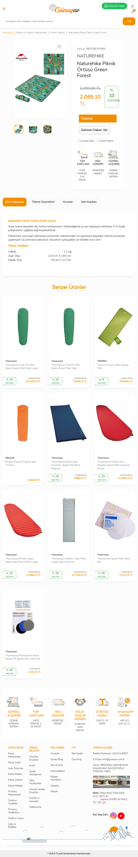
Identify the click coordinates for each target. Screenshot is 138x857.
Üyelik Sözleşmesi (35, 773)
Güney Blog (56, 759)
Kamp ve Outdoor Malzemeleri (32, 32)
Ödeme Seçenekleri (43, 202)
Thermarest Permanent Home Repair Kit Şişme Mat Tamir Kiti (22, 657)
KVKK (32, 765)
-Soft (50, 853)
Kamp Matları (58, 32)
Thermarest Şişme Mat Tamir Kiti (113, 560)
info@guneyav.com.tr (113, 759)
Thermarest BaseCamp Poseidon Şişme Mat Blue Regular (65, 465)
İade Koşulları (88, 202)
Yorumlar (68, 202)
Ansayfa (54, 753)
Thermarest (11, 361)
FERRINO (102, 361)
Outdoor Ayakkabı (13, 802)
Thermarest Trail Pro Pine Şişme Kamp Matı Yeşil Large (21, 366)
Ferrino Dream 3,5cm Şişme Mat (112, 366)
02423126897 (120, 753)
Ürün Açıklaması (14, 202)
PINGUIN (9, 458)
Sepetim (54, 785)
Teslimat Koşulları (34, 758)
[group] (40, 78)
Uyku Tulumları (16, 768)
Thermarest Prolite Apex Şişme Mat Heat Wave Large (21, 560)
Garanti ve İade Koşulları (37, 791)
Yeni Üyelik (77, 753)
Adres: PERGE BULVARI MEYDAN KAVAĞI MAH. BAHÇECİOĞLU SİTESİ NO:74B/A (110, 768)
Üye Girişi (77, 759)
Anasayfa (7, 32)
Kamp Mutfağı (15, 785)
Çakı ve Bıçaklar (12, 826)
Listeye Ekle (85, 141)
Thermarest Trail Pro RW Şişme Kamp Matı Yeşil (65, 366)
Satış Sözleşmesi (35, 782)
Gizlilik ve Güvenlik (34, 800)
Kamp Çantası (15, 779)
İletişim (54, 791)
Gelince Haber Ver (94, 130)
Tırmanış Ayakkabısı (13, 811)
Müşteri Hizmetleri (55, 778)
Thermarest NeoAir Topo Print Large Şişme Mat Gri (68, 560)
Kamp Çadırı (14, 762)
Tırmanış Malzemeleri (14, 793)
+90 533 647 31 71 (124, 719)
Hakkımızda (35, 807)
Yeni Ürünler (56, 765)
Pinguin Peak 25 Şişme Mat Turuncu (20, 463)
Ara (129, 21)
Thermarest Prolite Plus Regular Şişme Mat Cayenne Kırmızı (113, 465)
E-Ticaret (58, 853)
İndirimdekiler (57, 771)
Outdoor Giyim (16, 818)
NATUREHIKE (90, 56)
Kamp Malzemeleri (14, 755)
